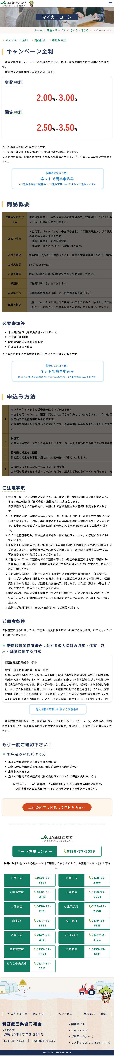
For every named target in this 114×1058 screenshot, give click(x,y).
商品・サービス (56, 34)
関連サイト (78, 1027)
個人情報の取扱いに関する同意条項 (57, 714)
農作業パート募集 (95, 1017)
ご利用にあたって (82, 1039)
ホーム (38, 34)
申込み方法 (67, 44)
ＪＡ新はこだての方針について (90, 1045)
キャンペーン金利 (18, 44)
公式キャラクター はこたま (26, 1017)
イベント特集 (64, 1017)
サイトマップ (79, 1033)
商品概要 (44, 44)
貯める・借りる (79, 34)
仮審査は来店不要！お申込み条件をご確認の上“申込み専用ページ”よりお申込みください (57, 183)
